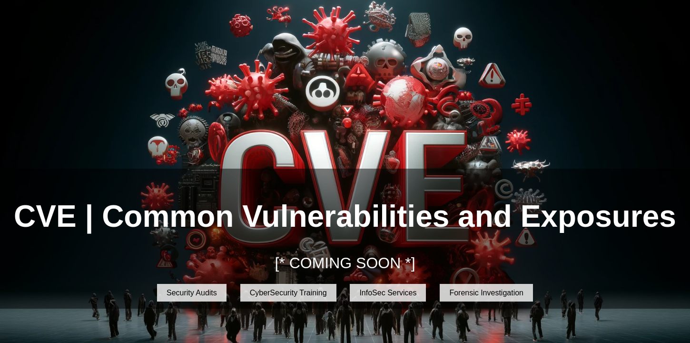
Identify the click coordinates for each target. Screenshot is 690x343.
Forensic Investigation (486, 293)
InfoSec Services (387, 293)
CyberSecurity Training (288, 293)
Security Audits (192, 293)
